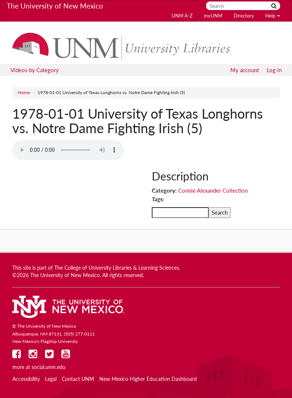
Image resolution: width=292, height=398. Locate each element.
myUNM (213, 16)
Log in (274, 70)
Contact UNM (78, 379)
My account (244, 70)
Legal (51, 379)
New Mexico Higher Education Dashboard (148, 379)
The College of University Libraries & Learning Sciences (116, 268)
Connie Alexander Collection (213, 190)
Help (272, 16)
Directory (244, 16)
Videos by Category (34, 70)
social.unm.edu (48, 367)
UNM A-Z (182, 16)
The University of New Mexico (55, 5)
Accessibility (26, 379)
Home (24, 92)
